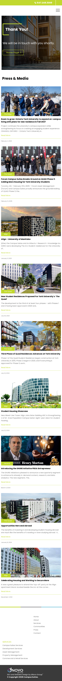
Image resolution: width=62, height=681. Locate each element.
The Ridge (8, 114)
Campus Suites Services (13, 645)
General (7, 463)
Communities (39, 626)
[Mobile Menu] (57, 10)
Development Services (12, 648)
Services (37, 623)
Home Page (14, 52)
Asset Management (11, 652)
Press (36, 630)
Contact (37, 633)
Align (6, 234)
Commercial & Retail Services (15, 658)
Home (36, 616)
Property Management (12, 655)
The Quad (8, 174)
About (36, 620)
